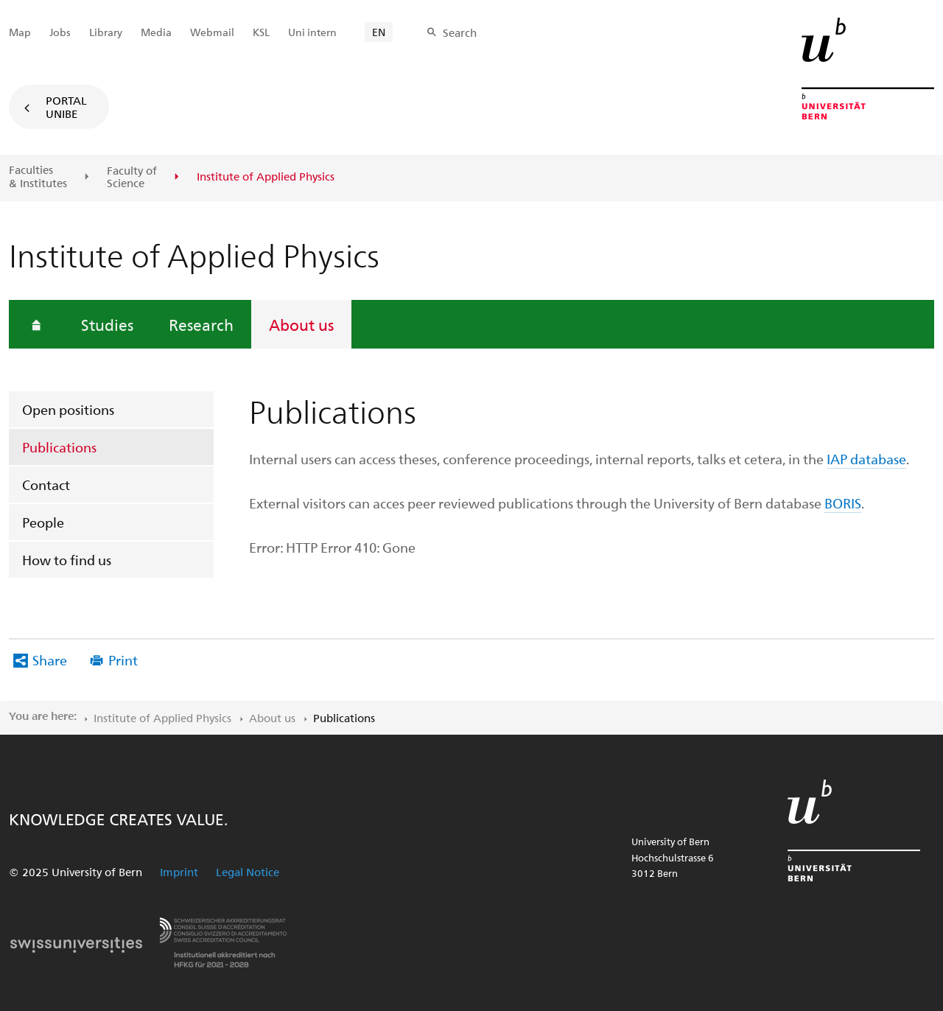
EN (378, 32)
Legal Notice (247, 871)
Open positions (68, 409)
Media (156, 32)
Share (49, 660)
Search (460, 32)
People (43, 522)
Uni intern (312, 32)
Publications (59, 447)
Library (105, 32)
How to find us (66, 559)
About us (301, 324)
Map (20, 32)
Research (201, 324)
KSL (261, 32)
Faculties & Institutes (38, 176)
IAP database (866, 458)
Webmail (212, 32)
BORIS (842, 503)
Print (123, 660)
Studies (107, 324)
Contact (46, 484)
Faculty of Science (132, 177)
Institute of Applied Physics (162, 717)
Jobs (60, 32)
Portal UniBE (66, 107)
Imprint (179, 871)
